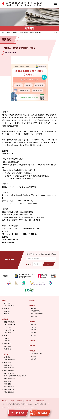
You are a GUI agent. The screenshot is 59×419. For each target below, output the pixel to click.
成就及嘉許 (7, 311)
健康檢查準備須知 (9, 389)
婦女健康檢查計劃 (9, 367)
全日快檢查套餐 (8, 365)
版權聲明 (4, 401)
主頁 (3, 32)
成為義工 (33, 359)
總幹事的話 (7, 303)
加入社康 (32, 340)
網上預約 (32, 300)
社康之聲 (33, 327)
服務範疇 (5, 319)
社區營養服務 (7, 327)
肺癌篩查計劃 (7, 381)
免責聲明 (11, 401)
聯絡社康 (32, 345)
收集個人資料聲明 (39, 401)
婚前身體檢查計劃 (9, 370)
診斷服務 (6, 335)
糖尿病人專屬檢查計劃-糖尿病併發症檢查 (15, 376)
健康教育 (32, 305)
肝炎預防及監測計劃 (9, 378)
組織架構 (6, 314)
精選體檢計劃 (7, 362)
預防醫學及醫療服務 (9, 322)
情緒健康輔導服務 (9, 330)
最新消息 (15, 32)
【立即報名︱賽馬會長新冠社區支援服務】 (30, 32)
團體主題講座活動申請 (37, 313)
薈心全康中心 (7, 343)
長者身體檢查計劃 (9, 373)
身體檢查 (5, 354)
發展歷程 (6, 308)
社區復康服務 (7, 332)
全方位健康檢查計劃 (9, 359)
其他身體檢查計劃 (9, 386)
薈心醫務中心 (7, 349)
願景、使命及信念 (9, 305)
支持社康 (32, 351)
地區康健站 (7, 340)
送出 (48, 264)
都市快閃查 (7, 357)
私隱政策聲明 (28, 401)
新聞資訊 (8, 32)
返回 (56, 32)
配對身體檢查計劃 (9, 392)
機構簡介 (5, 300)
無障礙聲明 (19, 401)
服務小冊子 (34, 316)
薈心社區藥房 (7, 346)
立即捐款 (33, 356)
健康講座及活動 (35, 311)
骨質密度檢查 (7, 384)
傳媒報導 (33, 332)
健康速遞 (33, 308)
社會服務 (6, 338)
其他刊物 (33, 329)
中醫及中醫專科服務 (9, 324)
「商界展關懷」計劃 (36, 353)
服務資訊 (33, 335)
